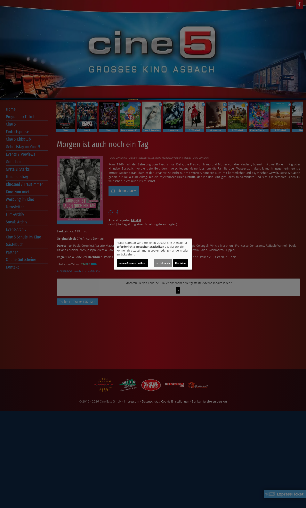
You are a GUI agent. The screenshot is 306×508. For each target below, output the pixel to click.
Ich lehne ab (163, 263)
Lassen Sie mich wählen (132, 263)
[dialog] (153, 254)
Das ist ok (180, 263)
